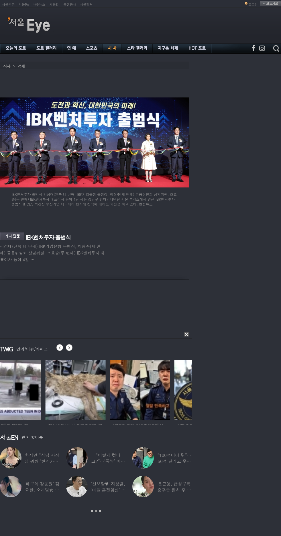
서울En (54, 4)
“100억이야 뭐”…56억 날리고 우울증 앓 (174, 461)
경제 (21, 66)
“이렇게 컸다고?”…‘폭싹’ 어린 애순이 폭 (108, 461)
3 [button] (100, 511)
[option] (30, 389)
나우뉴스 (39, 4)
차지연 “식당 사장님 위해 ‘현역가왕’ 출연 (42, 461)
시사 (6, 66)
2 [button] (96, 511)
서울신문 (8, 4)
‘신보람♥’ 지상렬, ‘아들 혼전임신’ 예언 (108, 490)
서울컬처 (86, 4)
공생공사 (70, 4)
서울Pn (24, 4)
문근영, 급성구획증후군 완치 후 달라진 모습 (174, 490)
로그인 (253, 4)
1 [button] (92, 511)
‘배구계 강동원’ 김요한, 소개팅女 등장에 (42, 490)
